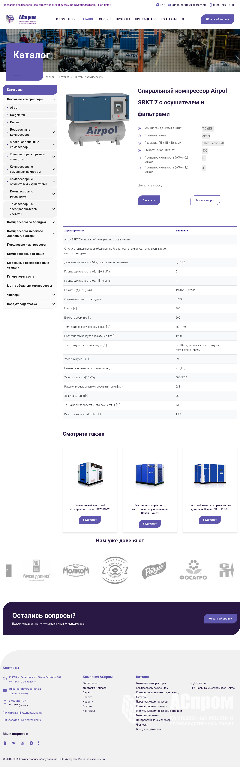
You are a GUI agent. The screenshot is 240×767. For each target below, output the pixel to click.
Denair (14, 122)
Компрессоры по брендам (26, 222)
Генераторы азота (20, 276)
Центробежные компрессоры (29, 285)
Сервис (105, 19)
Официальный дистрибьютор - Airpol (212, 687)
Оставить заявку (18, 693)
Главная (50, 77)
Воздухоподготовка (22, 304)
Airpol (14, 107)
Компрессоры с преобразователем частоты (23, 209)
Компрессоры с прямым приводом (28, 157)
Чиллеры (13, 295)
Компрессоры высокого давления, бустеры (25, 233)
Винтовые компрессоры (88, 77)
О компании (66, 19)
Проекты (123, 19)
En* (160, 5)
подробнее (90, 519)
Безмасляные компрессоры (20, 132)
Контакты (169, 19)
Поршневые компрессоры (26, 244)
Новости (88, 701)
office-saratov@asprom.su (187, 5)
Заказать (149, 200)
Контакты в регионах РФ (23, 681)
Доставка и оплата (94, 687)
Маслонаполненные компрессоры (24, 144)
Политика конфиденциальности (23, 712)
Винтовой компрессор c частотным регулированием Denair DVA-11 (150, 509)
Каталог (87, 19)
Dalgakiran (17, 115)
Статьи (87, 706)
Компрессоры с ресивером (21, 194)
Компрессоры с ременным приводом (25, 169)
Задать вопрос (205, 200)
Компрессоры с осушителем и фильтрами (28, 181)
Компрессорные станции (25, 254)
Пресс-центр (145, 19)
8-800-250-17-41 (221, 5)
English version (198, 683)
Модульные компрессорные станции (28, 265)
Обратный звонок (217, 19)
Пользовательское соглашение (22, 719)
